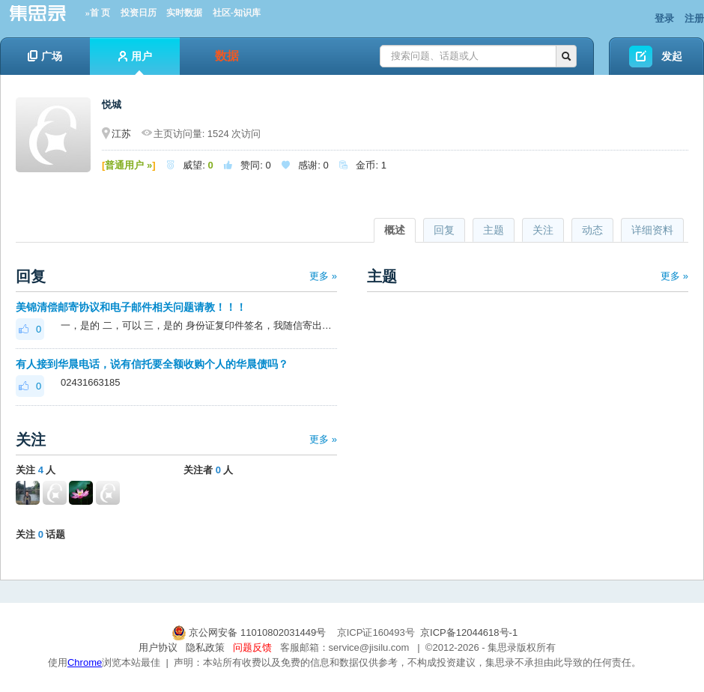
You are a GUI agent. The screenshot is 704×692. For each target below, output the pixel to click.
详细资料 (652, 230)
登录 (664, 18)
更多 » (323, 276)
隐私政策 (205, 647)
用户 (135, 62)
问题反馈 (252, 647)
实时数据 (184, 12)
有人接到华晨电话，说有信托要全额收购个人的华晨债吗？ (152, 364)
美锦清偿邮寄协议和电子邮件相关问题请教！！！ (131, 307)
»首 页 (97, 12)
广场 (45, 56)
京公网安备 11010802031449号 (250, 632)
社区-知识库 (237, 12)
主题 (493, 230)
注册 (694, 18)
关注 (542, 230)
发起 (671, 56)
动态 (592, 230)
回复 (444, 230)
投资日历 (139, 12)
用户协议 (158, 647)
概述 (394, 230)
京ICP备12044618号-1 (469, 632)
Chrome (84, 662)
